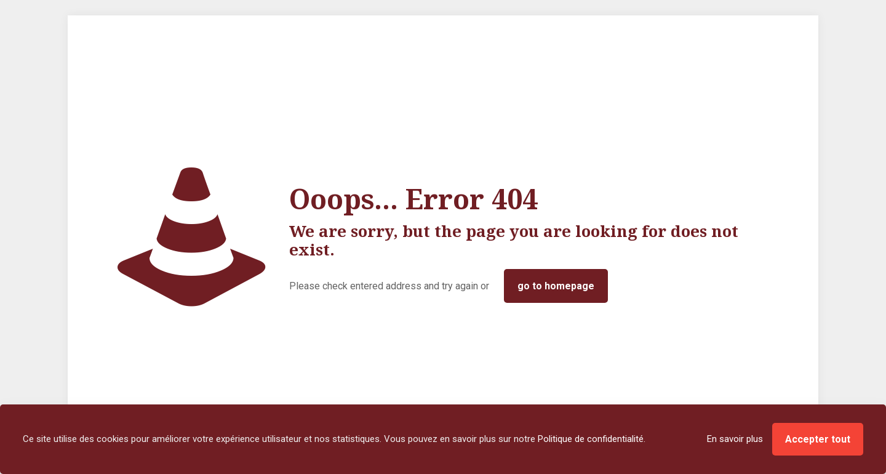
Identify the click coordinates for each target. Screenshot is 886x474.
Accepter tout (817, 439)
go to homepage (555, 286)
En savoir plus (735, 438)
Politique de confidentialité (591, 438)
